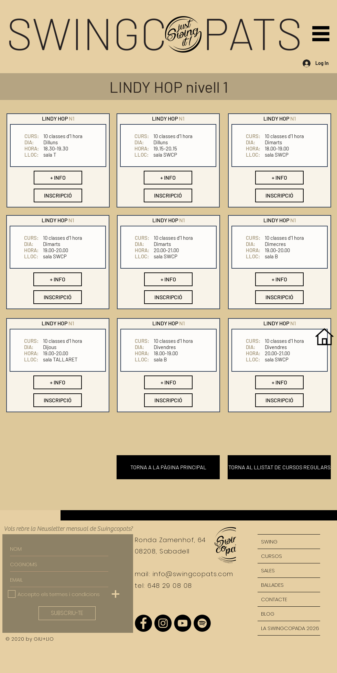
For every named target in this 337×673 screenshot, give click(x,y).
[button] (320, 33)
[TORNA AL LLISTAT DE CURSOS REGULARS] (279, 467)
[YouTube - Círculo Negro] (182, 623)
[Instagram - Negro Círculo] (163, 623)
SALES (268, 570)
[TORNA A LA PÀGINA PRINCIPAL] (168, 467)
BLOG (267, 613)
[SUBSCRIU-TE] (67, 613)
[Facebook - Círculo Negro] (143, 623)
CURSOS (271, 556)
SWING (269, 541)
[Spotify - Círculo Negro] (202, 623)
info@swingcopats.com (193, 574)
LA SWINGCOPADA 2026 (290, 628)
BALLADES (272, 584)
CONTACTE (274, 599)
